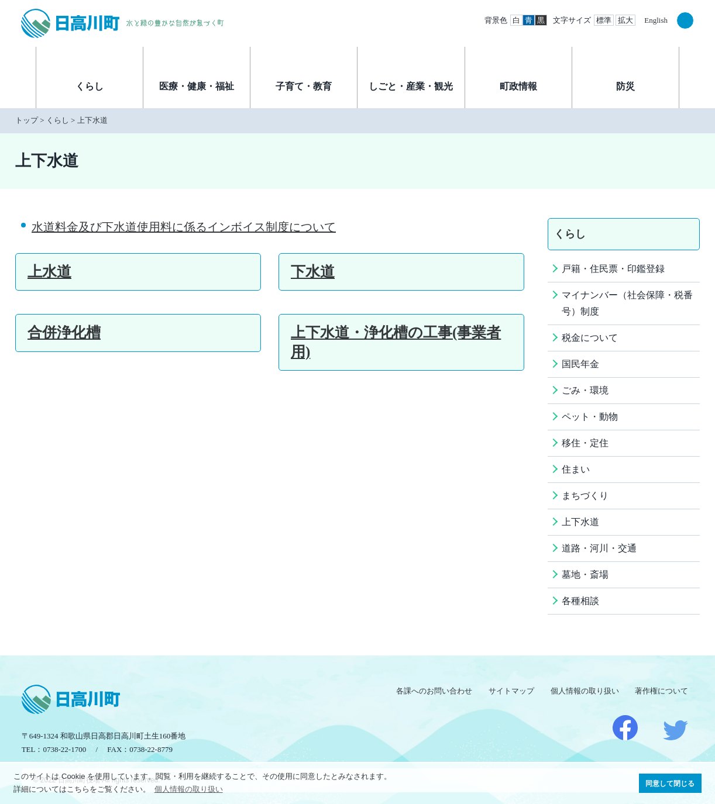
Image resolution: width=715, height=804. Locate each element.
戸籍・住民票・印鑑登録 (613, 269)
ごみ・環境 (585, 390)
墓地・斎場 (585, 574)
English (656, 20)
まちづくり (585, 496)
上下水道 (92, 120)
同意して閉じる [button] (670, 783)
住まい (576, 469)
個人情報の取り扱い (585, 690)
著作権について (661, 690)
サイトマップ (511, 690)
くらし (57, 120)
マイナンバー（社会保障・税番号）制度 (627, 303)
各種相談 (580, 601)
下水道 (313, 271)
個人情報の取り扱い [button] (188, 789)
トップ (26, 120)
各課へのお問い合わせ (434, 690)
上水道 (49, 271)
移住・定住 (585, 443)
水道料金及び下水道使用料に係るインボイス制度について (184, 226)
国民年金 (580, 364)
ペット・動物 (590, 417)
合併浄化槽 (64, 332)
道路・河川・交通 (599, 548)
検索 (685, 20)
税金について (590, 338)
